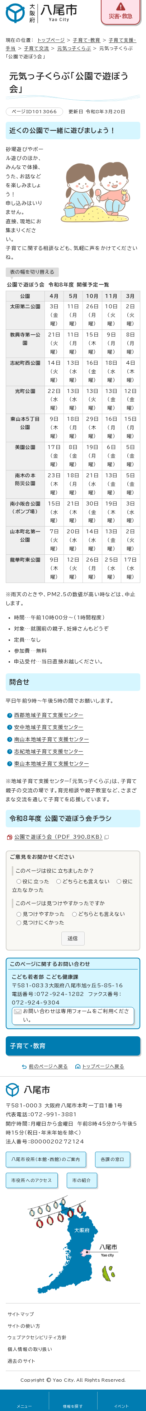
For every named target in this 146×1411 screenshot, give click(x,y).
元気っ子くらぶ (74, 48)
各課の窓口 (112, 1159)
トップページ (51, 40)
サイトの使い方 (24, 1326)
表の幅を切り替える (32, 271)
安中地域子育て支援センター (49, 727)
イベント (121, 1406)
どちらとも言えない (86, 881)
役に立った (36, 881)
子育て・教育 (86, 40)
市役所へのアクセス (31, 1180)
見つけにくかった (44, 922)
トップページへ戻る (103, 1066)
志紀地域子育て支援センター (49, 751)
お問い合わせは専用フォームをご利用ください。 (76, 1015)
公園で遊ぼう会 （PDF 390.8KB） (61, 836)
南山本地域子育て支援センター (51, 739)
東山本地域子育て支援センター (51, 763)
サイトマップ (21, 1314)
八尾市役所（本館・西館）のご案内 (45, 1159)
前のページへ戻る (48, 1066)
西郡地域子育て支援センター (49, 715)
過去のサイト (22, 1361)
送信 (72, 938)
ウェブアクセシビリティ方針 (37, 1337)
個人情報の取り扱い (30, 1349)
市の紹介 (81, 1180)
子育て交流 (36, 48)
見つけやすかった (44, 914)
